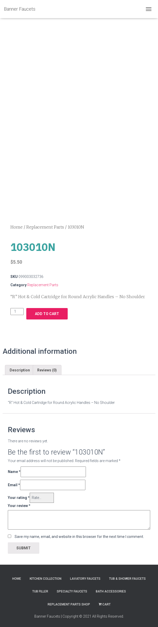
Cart (105, 602)
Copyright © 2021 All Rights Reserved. (93, 614)
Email (14, 483)
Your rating (19, 496)
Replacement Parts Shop (69, 602)
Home (16, 225)
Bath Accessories (111, 590)
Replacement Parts (45, 225)
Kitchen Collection (45, 577)
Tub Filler (40, 590)
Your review (19, 504)
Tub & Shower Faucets (127, 577)
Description (20, 368)
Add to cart (47, 312)
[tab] (20, 368)
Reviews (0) (47, 368)
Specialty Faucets (72, 590)
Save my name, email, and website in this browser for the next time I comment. (79, 535)
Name (14, 470)
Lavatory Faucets (85, 577)
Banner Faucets (47, 614)
